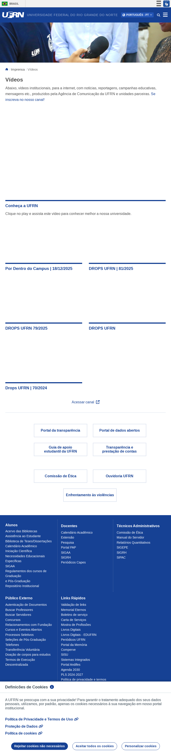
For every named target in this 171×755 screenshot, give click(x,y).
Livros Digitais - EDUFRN (78, 635)
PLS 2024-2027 (72, 674)
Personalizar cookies (141, 746)
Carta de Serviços (73, 620)
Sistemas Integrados (75, 659)
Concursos (12, 620)
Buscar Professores (19, 610)
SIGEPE (122, 547)
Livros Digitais (71, 629)
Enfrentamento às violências (90, 495)
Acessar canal (86, 402)
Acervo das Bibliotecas (21, 531)
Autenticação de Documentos (26, 604)
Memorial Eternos (73, 610)
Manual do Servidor (130, 537)
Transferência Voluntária (22, 649)
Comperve (68, 649)
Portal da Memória (74, 645)
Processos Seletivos (19, 635)
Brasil (9, 4)
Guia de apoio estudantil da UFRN (60, 449)
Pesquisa (67, 542)
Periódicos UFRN (73, 639)
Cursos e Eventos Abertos (23, 629)
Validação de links (73, 604)
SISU (64, 654)
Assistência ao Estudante (23, 536)
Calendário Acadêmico (21, 546)
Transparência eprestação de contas (119, 449)
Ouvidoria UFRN (119, 476)
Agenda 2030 (70, 669)
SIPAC (121, 557)
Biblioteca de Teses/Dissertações (28, 541)
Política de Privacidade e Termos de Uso (41, 719)
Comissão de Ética (60, 476)
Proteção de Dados (24, 726)
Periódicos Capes (73, 562)
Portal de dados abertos (119, 430)
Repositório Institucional (22, 586)
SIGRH (66, 557)
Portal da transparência (60, 430)
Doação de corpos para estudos (28, 654)
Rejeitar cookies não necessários (39, 746)
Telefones (12, 645)
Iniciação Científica (18, 551)
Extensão (67, 537)
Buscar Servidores (18, 614)
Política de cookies (23, 733)
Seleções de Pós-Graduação (25, 639)
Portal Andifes (70, 664)
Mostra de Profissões (76, 624)
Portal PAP (68, 547)
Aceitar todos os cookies (95, 746)
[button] (137, 15)
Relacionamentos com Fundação (28, 624)
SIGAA (10, 566)
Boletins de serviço (74, 614)
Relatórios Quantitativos (133, 542)
